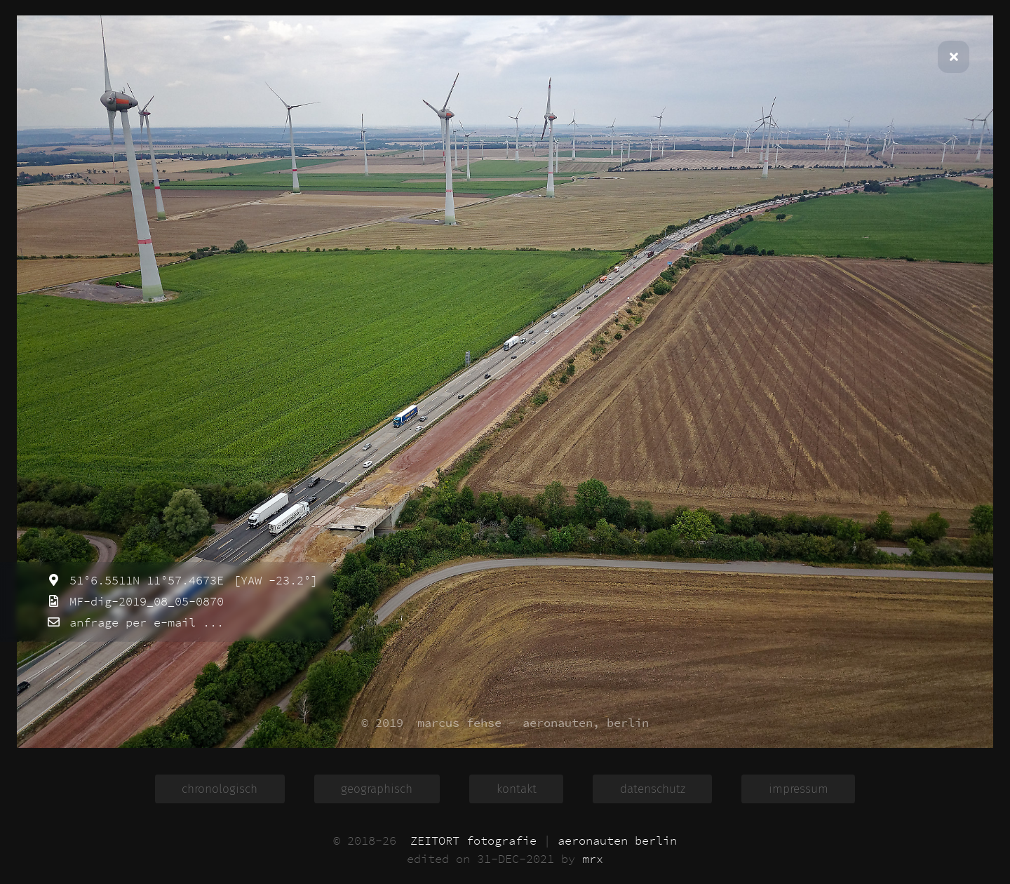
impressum (798, 789)
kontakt (517, 789)
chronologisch (219, 789)
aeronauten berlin (617, 840)
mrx (592, 858)
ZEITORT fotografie (473, 840)
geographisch (376, 789)
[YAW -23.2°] (272, 580)
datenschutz (652, 789)
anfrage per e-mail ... (143, 622)
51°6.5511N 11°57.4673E (143, 580)
